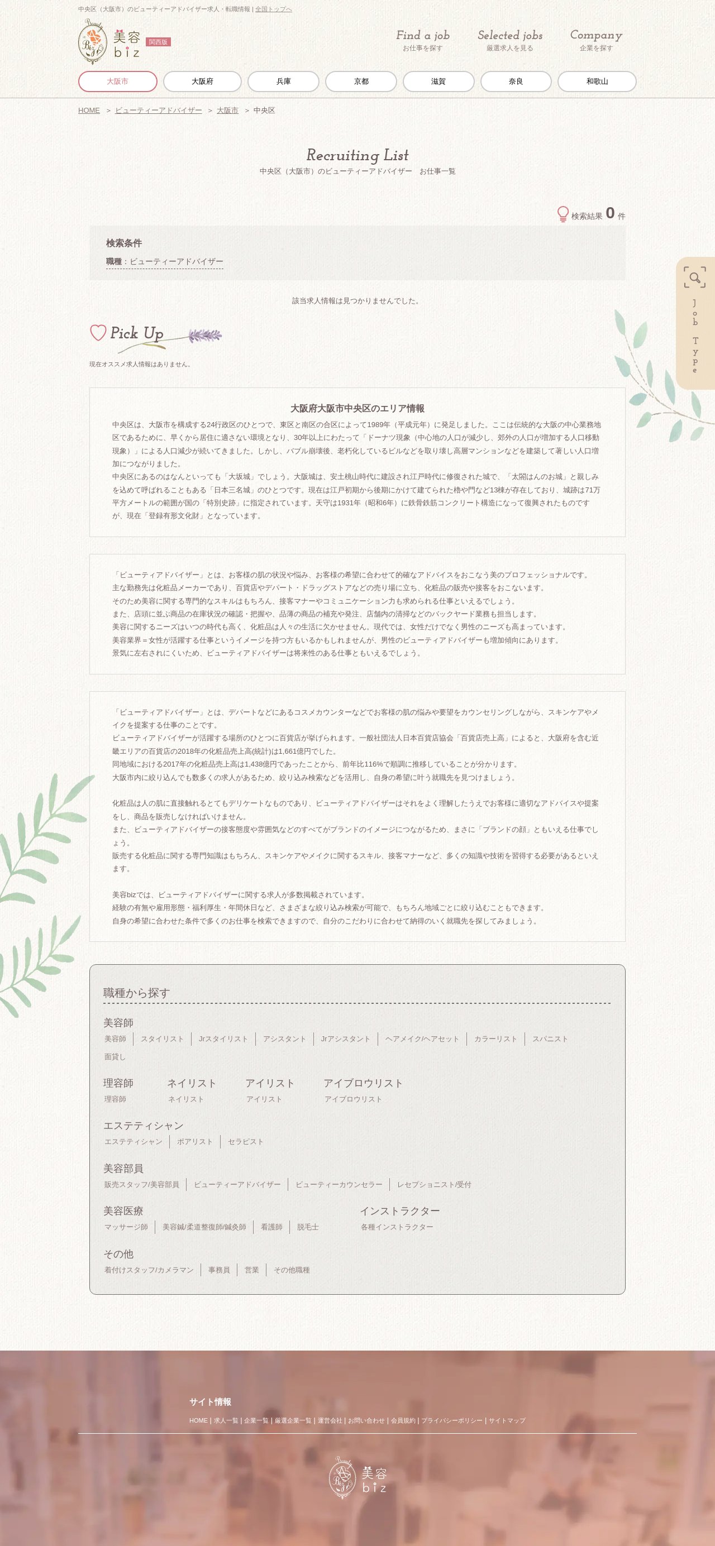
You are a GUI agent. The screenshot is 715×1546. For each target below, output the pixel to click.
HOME (89, 110)
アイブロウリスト (354, 1099)
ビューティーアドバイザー (158, 110)
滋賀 (438, 81)
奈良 (516, 81)
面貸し (115, 1056)
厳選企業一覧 (293, 1420)
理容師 (115, 1099)
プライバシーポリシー (452, 1420)
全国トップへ (273, 9)
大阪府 (202, 81)
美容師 (115, 1039)
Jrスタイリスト (224, 1039)
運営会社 (330, 1420)
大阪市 (117, 81)
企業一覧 (256, 1420)
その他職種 (292, 1270)
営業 (252, 1270)
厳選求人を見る (510, 41)
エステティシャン (133, 1141)
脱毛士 (308, 1227)
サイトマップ (507, 1420)
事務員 (219, 1270)
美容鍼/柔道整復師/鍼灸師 (204, 1227)
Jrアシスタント (346, 1039)
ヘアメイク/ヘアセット (422, 1039)
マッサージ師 (126, 1227)
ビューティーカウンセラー (339, 1184)
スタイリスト (162, 1039)
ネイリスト (186, 1099)
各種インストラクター (397, 1227)
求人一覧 (226, 1420)
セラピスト (246, 1141)
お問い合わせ (366, 1420)
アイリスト (264, 1099)
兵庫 (284, 81)
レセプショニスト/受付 (434, 1184)
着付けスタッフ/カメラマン (149, 1270)
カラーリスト (496, 1039)
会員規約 (403, 1420)
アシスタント (285, 1039)
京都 (361, 81)
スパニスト (550, 1039)
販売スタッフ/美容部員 (141, 1184)
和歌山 (597, 81)
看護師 (272, 1227)
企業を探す (596, 41)
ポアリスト (195, 1141)
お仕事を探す (423, 41)
